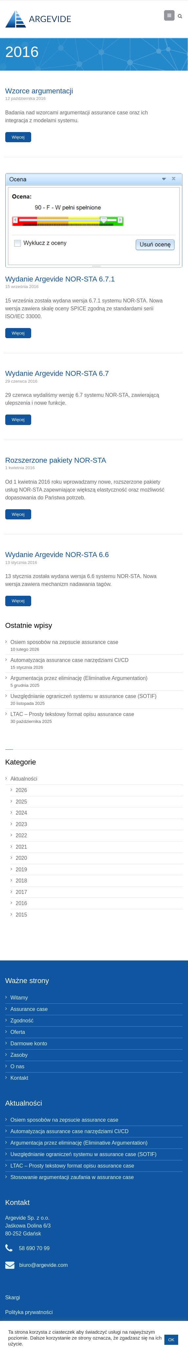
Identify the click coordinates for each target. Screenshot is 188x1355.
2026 (21, 790)
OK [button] (171, 1339)
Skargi (12, 1297)
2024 (21, 813)
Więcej (18, 137)
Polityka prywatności (29, 1312)
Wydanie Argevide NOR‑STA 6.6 (57, 555)
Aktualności (23, 779)
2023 (21, 824)
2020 (21, 858)
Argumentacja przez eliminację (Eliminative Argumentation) (79, 678)
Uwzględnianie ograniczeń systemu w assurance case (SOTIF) (83, 696)
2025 (21, 801)
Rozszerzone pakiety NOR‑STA (55, 460)
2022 (21, 835)
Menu (174, 15)
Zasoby (19, 1055)
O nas (17, 1066)
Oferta (17, 1032)
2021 (21, 847)
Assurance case (29, 1009)
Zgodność (21, 1020)
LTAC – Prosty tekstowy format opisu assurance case (72, 714)
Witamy (19, 997)
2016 (21, 903)
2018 (21, 880)
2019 (21, 869)
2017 (21, 892)
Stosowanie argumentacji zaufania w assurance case (72, 1177)
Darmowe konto (28, 1043)
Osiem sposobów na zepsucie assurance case (64, 642)
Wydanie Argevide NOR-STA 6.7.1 (60, 279)
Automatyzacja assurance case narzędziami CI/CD (69, 660)
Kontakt (19, 1078)
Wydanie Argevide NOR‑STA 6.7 (57, 373)
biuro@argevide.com (43, 1265)
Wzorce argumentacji (39, 91)
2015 (21, 915)
